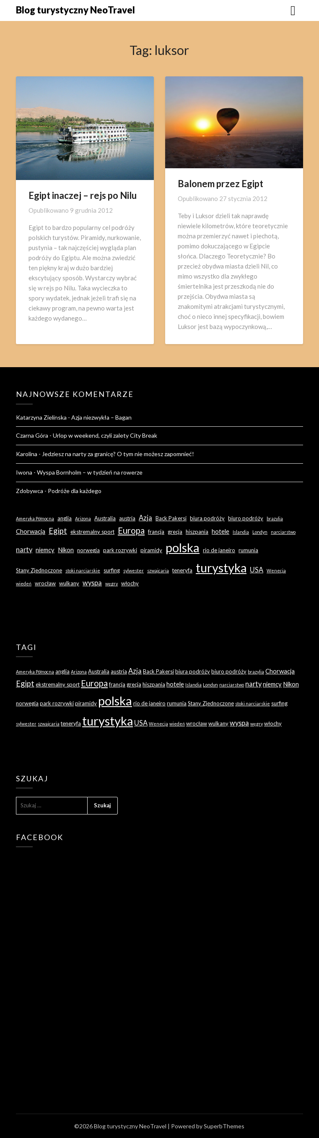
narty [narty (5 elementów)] (24, 549)
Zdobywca (29, 490)
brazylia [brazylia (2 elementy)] (275, 518)
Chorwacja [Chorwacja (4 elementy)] (30, 531)
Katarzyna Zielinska (41, 417)
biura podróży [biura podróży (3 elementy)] (207, 518)
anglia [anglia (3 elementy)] (64, 518)
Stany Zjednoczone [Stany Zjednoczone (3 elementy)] (39, 570)
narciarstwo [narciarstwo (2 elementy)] (283, 532)
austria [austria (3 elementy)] (127, 518)
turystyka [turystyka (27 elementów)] (221, 567)
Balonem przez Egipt (220, 183)
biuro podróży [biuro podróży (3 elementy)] (245, 518)
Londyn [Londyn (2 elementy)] (259, 532)
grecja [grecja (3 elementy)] (175, 531)
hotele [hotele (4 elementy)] (220, 531)
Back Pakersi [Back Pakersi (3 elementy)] (171, 518)
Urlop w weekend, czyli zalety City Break (105, 435)
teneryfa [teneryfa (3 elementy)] (182, 570)
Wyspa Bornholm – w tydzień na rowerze (90, 472)
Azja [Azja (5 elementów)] (145, 518)
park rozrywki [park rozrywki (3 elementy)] (120, 550)
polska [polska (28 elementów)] (183, 547)
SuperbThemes (224, 1126)
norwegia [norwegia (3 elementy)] (88, 550)
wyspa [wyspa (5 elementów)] (92, 583)
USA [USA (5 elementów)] (256, 570)
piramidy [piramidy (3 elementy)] (151, 550)
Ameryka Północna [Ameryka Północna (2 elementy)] (35, 518)
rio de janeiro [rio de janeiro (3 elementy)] (219, 550)
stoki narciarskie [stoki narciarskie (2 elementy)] (82, 570)
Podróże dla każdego (74, 490)
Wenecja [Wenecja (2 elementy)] (276, 570)
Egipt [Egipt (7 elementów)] (58, 530)
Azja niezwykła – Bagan (101, 417)
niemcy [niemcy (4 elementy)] (45, 549)
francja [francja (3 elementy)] (156, 531)
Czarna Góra (32, 435)
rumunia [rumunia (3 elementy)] (248, 550)
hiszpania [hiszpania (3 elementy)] (197, 531)
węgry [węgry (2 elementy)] (111, 583)
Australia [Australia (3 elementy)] (105, 518)
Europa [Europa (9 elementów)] (131, 530)
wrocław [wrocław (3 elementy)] (45, 583)
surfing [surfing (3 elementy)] (112, 570)
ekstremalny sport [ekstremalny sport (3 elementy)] (92, 531)
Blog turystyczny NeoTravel (75, 10)
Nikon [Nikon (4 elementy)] (66, 549)
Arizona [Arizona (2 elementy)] (83, 518)
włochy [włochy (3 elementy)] (130, 583)
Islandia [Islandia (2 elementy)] (241, 532)
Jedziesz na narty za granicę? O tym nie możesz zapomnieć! (118, 453)
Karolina (26, 453)
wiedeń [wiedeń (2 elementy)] (23, 583)
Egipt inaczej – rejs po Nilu (83, 195)
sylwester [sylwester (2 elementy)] (133, 570)
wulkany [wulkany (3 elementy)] (69, 583)
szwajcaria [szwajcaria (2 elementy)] (158, 570)
